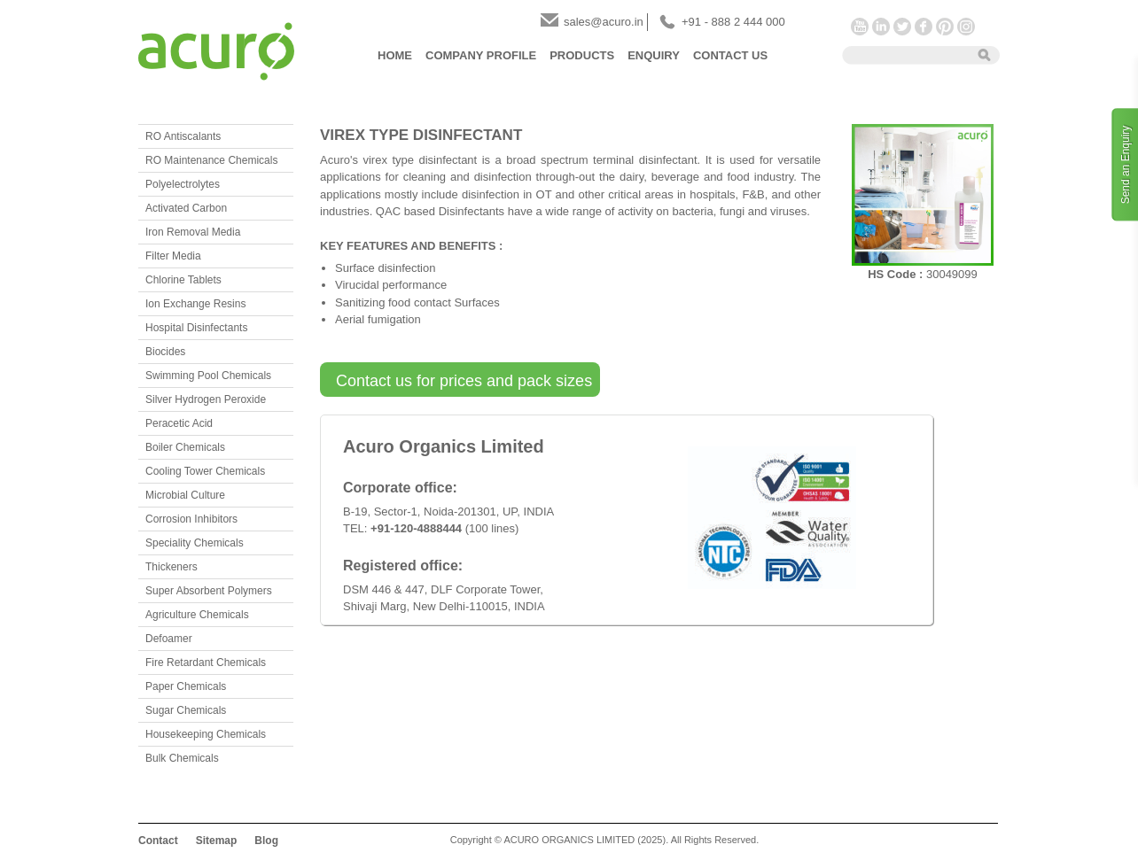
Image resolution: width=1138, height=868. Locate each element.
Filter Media (173, 256)
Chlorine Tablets (183, 280)
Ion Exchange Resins (195, 304)
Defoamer (168, 638)
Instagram (966, 26)
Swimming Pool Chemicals (208, 375)
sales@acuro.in (603, 21)
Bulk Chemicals (182, 758)
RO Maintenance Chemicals (211, 160)
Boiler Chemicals (185, 447)
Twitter (902, 26)
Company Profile (480, 55)
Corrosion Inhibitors (191, 519)
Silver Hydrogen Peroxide (205, 399)
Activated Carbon (186, 208)
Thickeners (171, 567)
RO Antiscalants (183, 136)
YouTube (860, 26)
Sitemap (217, 840)
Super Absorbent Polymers (208, 591)
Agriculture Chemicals (197, 614)
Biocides (165, 351)
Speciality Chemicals (194, 543)
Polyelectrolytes (182, 184)
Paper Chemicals (185, 686)
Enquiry (653, 55)
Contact (158, 840)
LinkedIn (881, 26)
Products (582, 55)
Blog (266, 840)
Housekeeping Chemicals (205, 734)
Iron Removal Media (192, 232)
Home (395, 55)
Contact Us (730, 55)
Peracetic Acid (179, 423)
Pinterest (945, 26)
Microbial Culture (185, 495)
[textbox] (904, 54)
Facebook (923, 26)
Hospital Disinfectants (196, 328)
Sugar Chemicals (185, 710)
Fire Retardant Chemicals (205, 662)
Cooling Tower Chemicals (205, 471)
